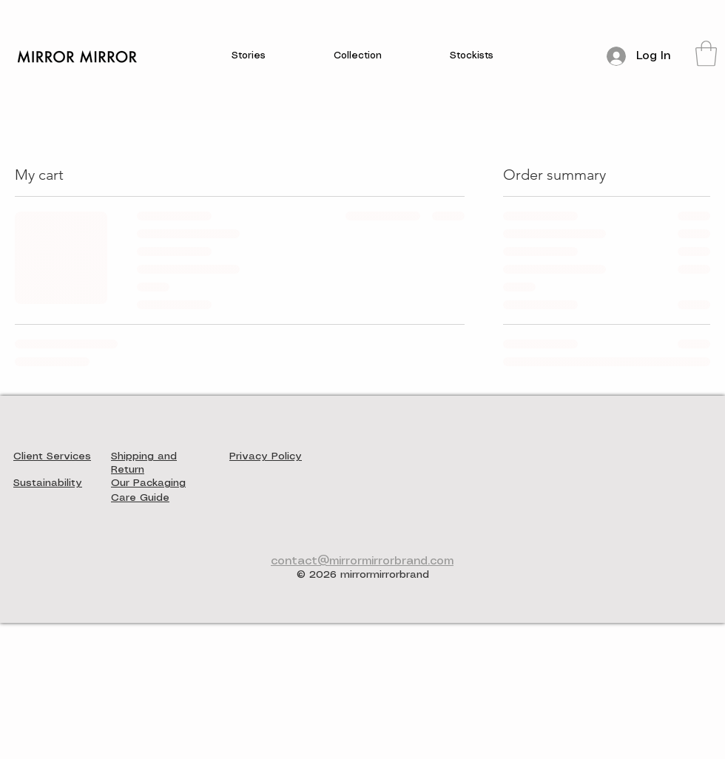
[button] (248, 57)
